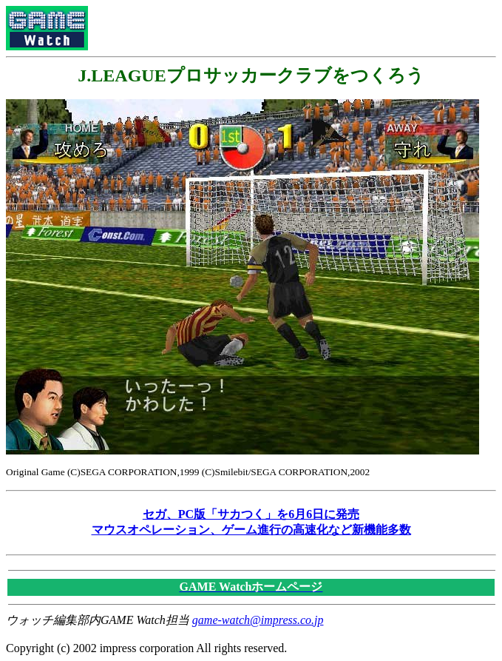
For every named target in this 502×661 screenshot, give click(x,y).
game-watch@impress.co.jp (258, 620)
